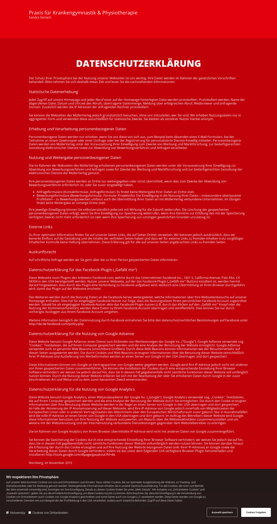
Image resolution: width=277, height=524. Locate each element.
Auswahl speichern (222, 512)
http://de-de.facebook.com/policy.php (56, 324)
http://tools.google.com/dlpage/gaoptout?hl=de (80, 454)
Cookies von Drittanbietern (48, 513)
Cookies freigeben (256, 512)
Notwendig (15, 513)
